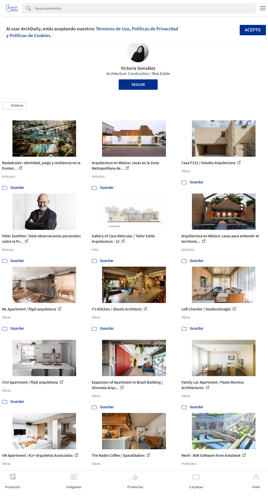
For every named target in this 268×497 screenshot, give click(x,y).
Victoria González (138, 68)
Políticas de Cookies (30, 35)
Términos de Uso (112, 28)
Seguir (138, 84)
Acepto (253, 30)
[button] (14, 105)
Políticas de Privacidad (155, 28)
